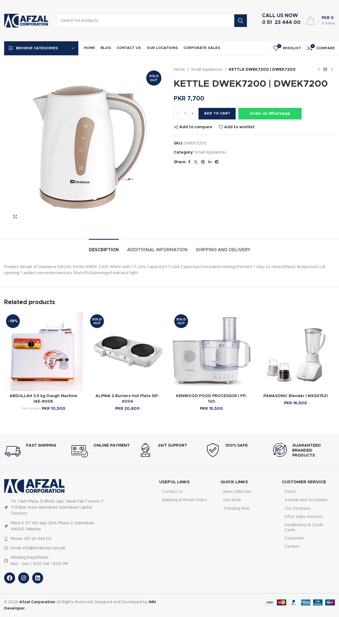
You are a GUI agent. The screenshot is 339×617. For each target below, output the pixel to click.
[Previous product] (318, 69)
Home (179, 70)
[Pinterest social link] (202, 162)
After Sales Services (304, 517)
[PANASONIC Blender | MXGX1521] (295, 351)
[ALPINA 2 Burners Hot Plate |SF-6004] (127, 351)
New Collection (237, 492)
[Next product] (331, 69)
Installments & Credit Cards (304, 527)
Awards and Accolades (306, 500)
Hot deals (232, 500)
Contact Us (172, 492)
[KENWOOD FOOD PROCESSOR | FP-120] (211, 351)
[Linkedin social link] (209, 162)
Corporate (294, 538)
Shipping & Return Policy (184, 500)
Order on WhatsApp (270, 114)
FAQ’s (290, 492)
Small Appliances (207, 70)
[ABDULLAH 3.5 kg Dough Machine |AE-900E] (43, 351)
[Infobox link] (280, 20)
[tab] (104, 247)
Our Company (297, 508)
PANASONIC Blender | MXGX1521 (295, 396)
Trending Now (236, 508)
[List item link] (53, 507)
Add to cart (217, 113)
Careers (292, 546)
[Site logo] (26, 21)
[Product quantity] (185, 113)
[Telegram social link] (216, 162)
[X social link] (195, 162)
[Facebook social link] (189, 162)
